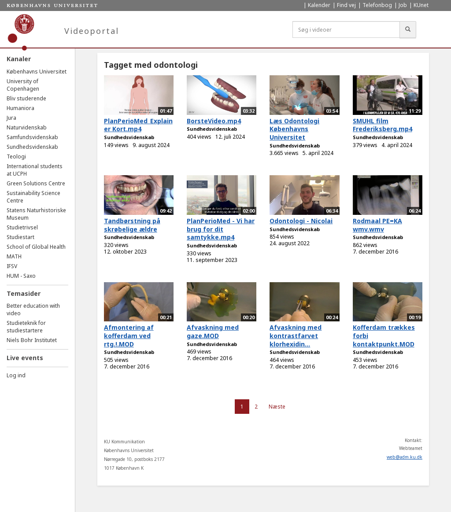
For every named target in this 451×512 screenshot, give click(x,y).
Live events (25, 358)
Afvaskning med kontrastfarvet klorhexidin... (296, 335)
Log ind (16, 375)
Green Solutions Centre (36, 183)
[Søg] (407, 29)
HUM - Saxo (21, 276)
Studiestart (20, 237)
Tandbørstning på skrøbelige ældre (132, 225)
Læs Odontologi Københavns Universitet (294, 129)
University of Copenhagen (23, 84)
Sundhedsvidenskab (32, 147)
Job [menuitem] (403, 5)
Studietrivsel (22, 227)
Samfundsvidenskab (32, 137)
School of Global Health (36, 246)
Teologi (16, 156)
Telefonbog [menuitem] (377, 5)
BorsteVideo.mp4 (214, 121)
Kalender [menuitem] (319, 5)
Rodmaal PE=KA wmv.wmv (377, 225)
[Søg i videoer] (346, 29)
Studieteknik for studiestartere (26, 326)
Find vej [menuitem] (346, 5)
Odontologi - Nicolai (301, 221)
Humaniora (20, 108)
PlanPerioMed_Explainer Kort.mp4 (138, 125)
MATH (14, 256)
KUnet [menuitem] (421, 5)
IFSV (12, 266)
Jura (11, 118)
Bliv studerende (26, 98)
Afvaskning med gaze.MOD (213, 331)
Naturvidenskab (27, 127)
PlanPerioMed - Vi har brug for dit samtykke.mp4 (221, 229)
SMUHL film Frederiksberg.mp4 (382, 125)
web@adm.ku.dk (404, 457)
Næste (277, 406)
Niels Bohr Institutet (32, 340)
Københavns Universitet (37, 71)
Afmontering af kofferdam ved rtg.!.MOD (129, 335)
